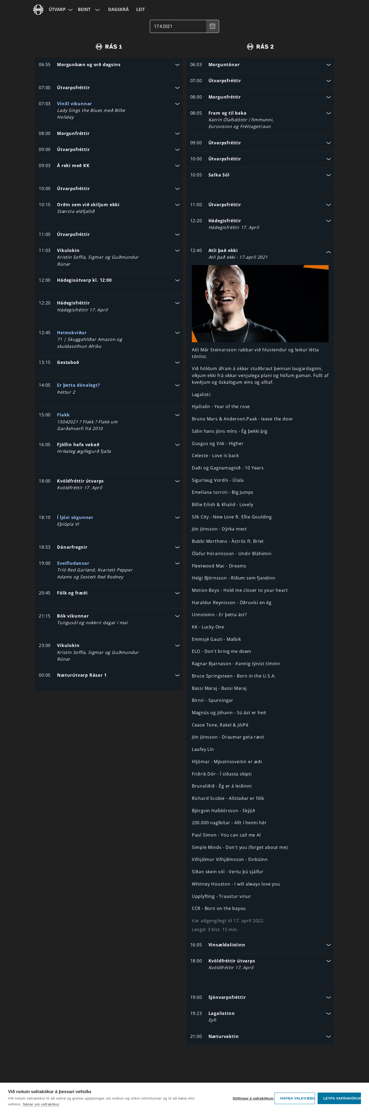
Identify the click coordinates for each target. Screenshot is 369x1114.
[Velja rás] (97, 10)
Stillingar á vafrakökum (252, 1098)
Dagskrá (118, 9)
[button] (109, 65)
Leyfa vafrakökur (342, 1098)
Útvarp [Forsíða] (57, 9)
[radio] (109, 46)
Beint (84, 9)
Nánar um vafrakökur (41, 1104)
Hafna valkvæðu (297, 1098)
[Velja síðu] (70, 10)
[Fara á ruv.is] (38, 10)
